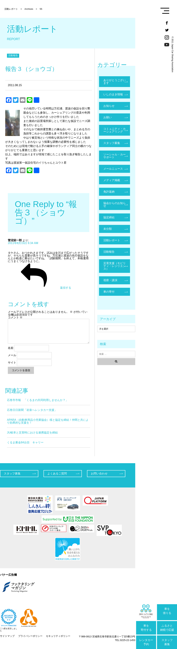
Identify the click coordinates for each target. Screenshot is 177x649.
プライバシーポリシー (30, 636)
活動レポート (111, 240)
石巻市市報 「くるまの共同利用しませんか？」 (37, 400)
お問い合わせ (99, 473)
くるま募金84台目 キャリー (25, 442)
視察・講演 (110, 280)
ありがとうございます (114, 81)
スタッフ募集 (167, 642)
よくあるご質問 (57, 473)
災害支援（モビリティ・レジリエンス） (114, 266)
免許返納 (109, 191)
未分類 (107, 228)
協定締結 (109, 217)
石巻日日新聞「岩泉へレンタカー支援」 (32, 409)
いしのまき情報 (113, 94)
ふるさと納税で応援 (167, 627)
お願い (107, 117)
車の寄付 (109, 291)
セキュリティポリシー (58, 636)
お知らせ (109, 105)
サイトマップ (7, 636)
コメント (15, 317)
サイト (12, 362)
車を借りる (167, 610)
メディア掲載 (111, 180)
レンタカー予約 (146, 642)
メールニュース (113, 168)
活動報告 (13, 55)
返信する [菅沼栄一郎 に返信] (39, 287)
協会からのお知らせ (114, 204)
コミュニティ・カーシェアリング (114, 130)
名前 (10, 347)
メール (12, 355)
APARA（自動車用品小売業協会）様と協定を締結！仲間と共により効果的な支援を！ (48, 421)
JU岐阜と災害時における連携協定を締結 (32, 432)
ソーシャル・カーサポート (114, 156)
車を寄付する (146, 627)
